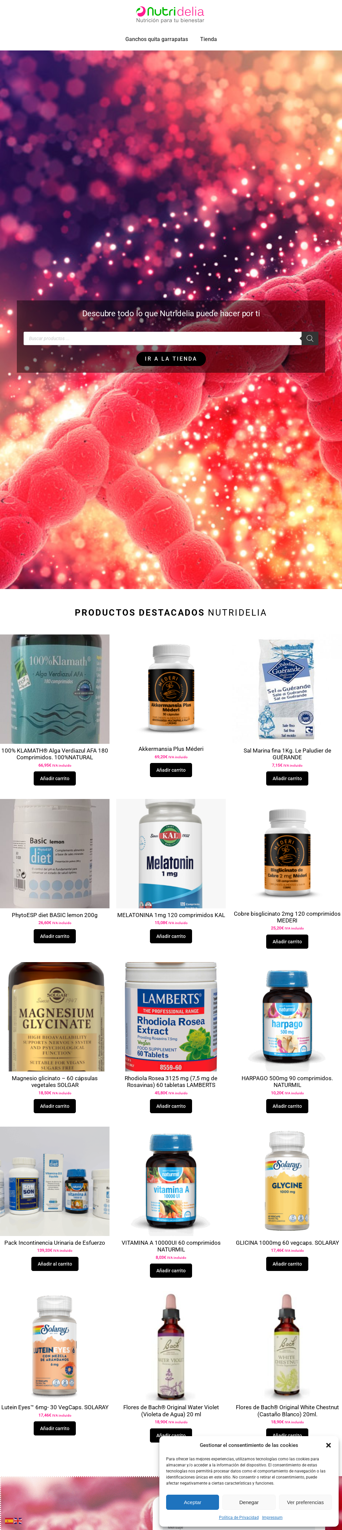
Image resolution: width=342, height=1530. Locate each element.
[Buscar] (310, 353)
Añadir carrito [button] (54, 793)
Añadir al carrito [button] (55, 1279)
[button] (328, 1445)
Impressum (272, 1517)
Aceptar (192, 1502)
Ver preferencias (305, 1502)
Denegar (249, 1502)
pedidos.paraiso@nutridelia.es (83, 7)
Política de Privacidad (239, 1517)
